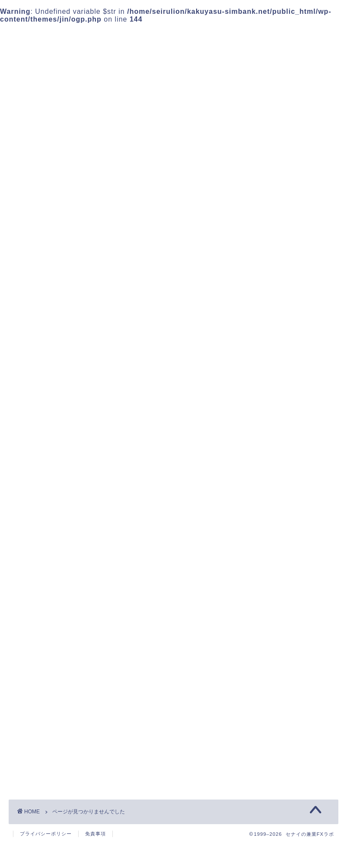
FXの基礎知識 (58, 552)
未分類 (46, 586)
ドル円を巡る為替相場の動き (82, 575)
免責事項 (95, 833)
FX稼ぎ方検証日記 (65, 563)
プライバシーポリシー (276, 336)
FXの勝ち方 (54, 540)
